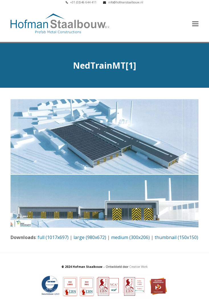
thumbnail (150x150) (176, 237)
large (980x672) (89, 237)
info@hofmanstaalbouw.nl (125, 2)
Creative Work (138, 267)
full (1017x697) (53, 237)
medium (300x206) (130, 237)
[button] (195, 23)
